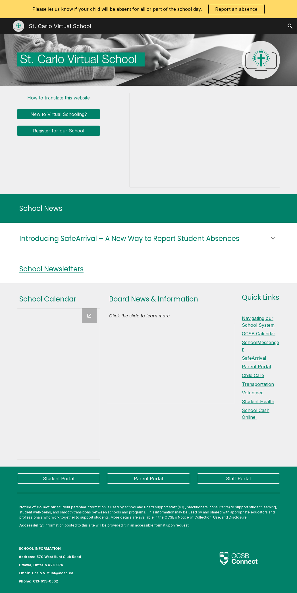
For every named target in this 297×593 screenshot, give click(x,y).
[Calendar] (58, 384)
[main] (148, 208)
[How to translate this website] (58, 97)
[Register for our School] (58, 130)
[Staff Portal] (238, 478)
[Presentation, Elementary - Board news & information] (171, 363)
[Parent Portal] (148, 478)
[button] (290, 26)
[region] (148, 9)
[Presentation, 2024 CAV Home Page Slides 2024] (204, 140)
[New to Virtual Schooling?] (58, 114)
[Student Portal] (58, 478)
